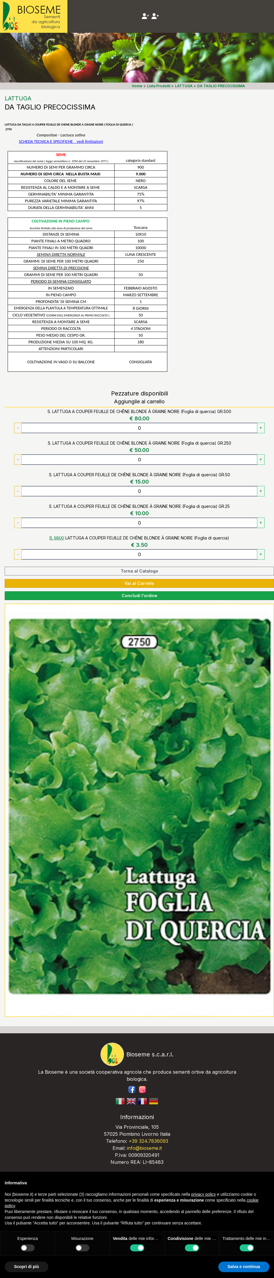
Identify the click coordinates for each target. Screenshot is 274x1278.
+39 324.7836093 (148, 1141)
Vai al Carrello (139, 583)
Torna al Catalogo (139, 570)
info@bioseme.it (144, 1148)
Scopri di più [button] (26, 1266)
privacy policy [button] (203, 1194)
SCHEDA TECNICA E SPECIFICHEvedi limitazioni (61, 141)
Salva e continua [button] (244, 1266)
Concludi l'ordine (139, 595)
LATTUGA (18, 98)
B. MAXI (57, 537)
